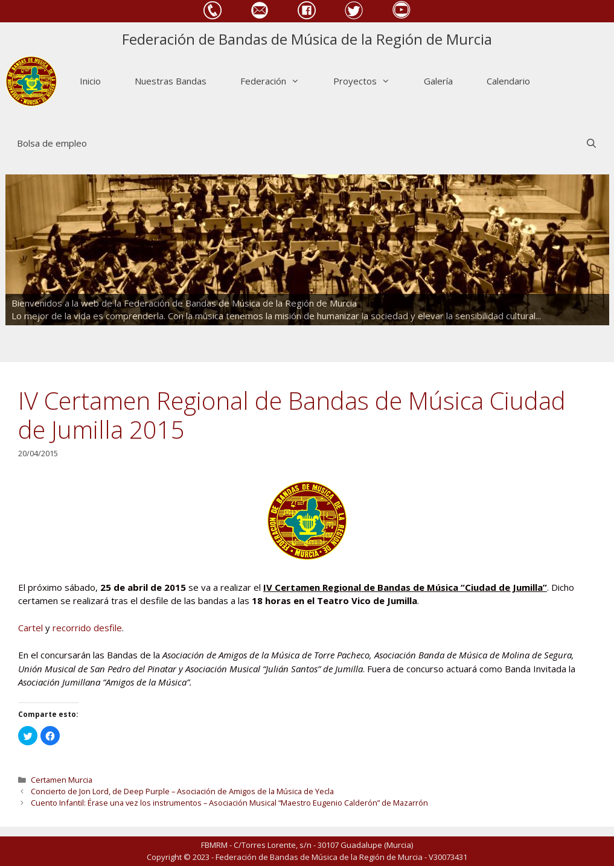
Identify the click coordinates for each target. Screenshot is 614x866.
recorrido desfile (87, 628)
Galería (438, 81)
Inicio (90, 81)
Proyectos (370, 81)
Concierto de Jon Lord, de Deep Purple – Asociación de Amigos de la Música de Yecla (182, 791)
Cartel (30, 628)
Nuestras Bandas (170, 81)
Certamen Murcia (61, 779)
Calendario (508, 81)
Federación (278, 81)
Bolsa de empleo (52, 143)
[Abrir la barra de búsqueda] (591, 143)
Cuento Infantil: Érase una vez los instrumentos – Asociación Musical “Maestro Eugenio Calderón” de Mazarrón (229, 802)
